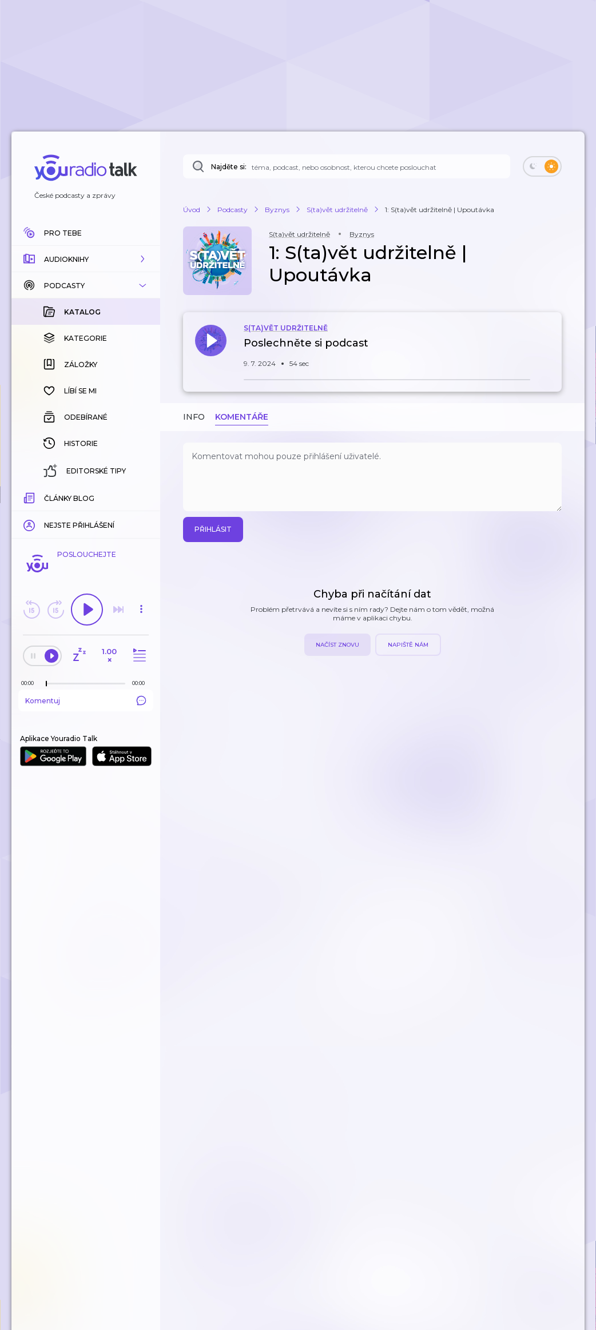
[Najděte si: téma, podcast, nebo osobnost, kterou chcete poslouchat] (346, 166)
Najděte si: (229, 166)
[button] (85, 259)
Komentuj (85, 700)
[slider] (46, 684)
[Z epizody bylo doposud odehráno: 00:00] (30, 683)
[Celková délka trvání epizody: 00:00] (141, 683)
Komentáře (241, 417)
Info (194, 417)
